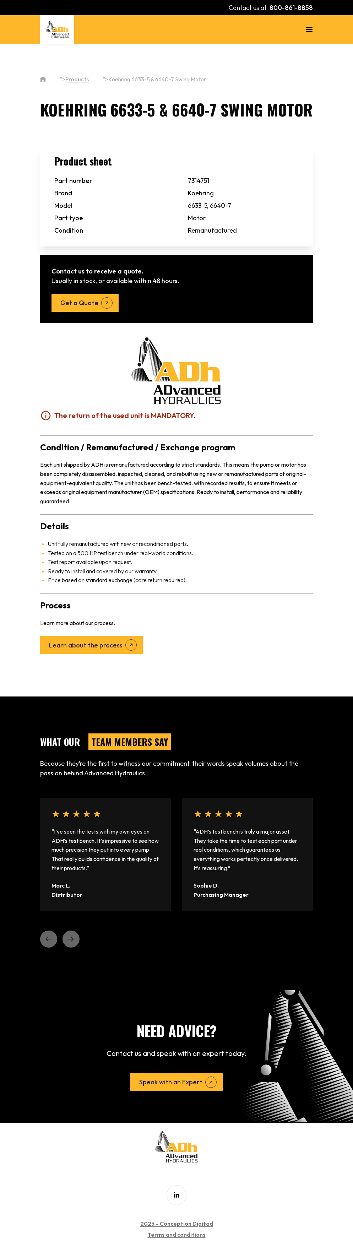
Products (77, 79)
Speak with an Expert (170, 1082)
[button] (48, 939)
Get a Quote (79, 303)
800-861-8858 (291, 8)
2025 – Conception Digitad (176, 1223)
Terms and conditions (177, 1234)
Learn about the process (86, 645)
